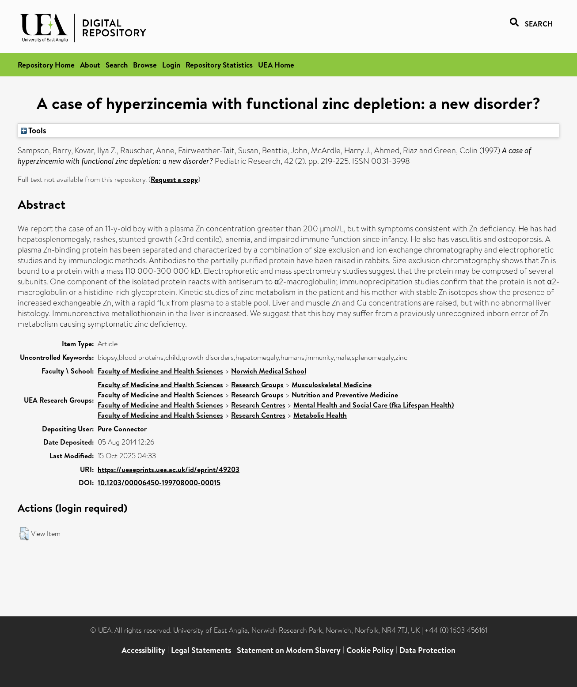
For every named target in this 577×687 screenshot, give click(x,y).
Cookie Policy (370, 650)
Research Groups (257, 384)
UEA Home (276, 65)
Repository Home (46, 65)
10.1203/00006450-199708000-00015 (159, 482)
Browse (145, 65)
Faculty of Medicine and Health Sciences (160, 371)
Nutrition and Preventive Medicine (345, 395)
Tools (33, 130)
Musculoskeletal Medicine (332, 384)
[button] (24, 533)
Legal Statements (201, 650)
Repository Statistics (219, 65)
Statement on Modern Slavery (289, 650)
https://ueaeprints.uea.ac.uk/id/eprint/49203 (168, 469)
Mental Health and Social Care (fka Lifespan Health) (373, 405)
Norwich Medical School (268, 371)
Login (171, 65)
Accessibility (143, 650)
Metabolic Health (320, 415)
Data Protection (427, 650)
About (90, 65)
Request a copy (174, 179)
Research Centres (258, 405)
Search (117, 65)
